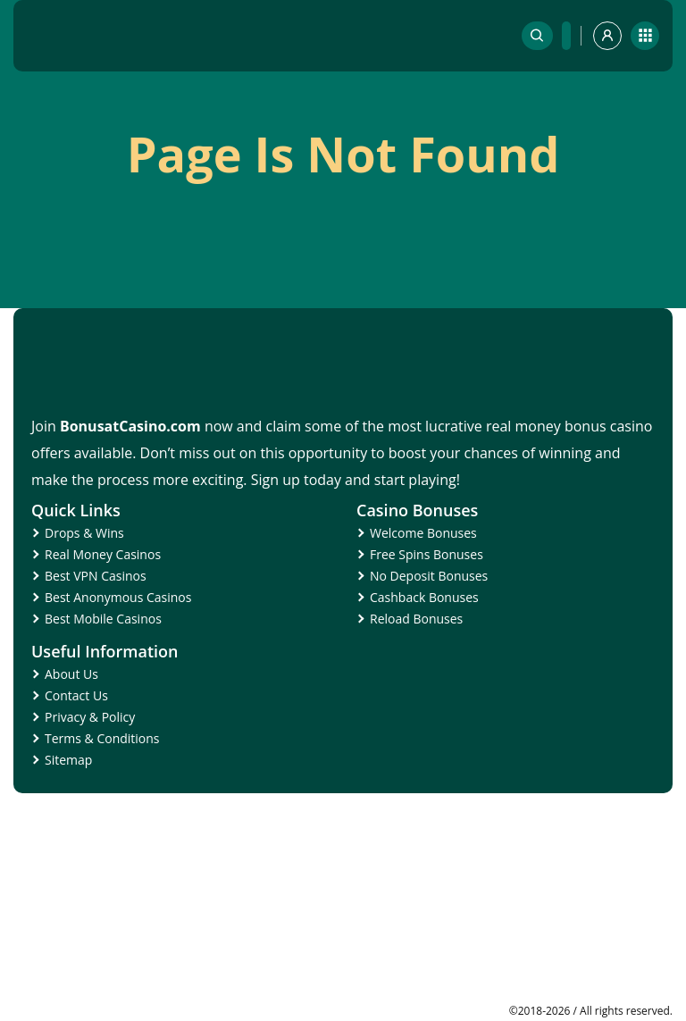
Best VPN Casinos (95, 575)
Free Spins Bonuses (426, 554)
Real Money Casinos (103, 554)
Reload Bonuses (416, 618)
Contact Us (76, 695)
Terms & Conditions (102, 738)
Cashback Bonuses (424, 597)
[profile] (607, 35)
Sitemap (68, 759)
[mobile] (645, 35)
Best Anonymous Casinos (118, 597)
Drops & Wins (84, 532)
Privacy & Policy (90, 716)
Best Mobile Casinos (103, 618)
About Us (71, 673)
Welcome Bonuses (423, 532)
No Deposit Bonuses (429, 575)
